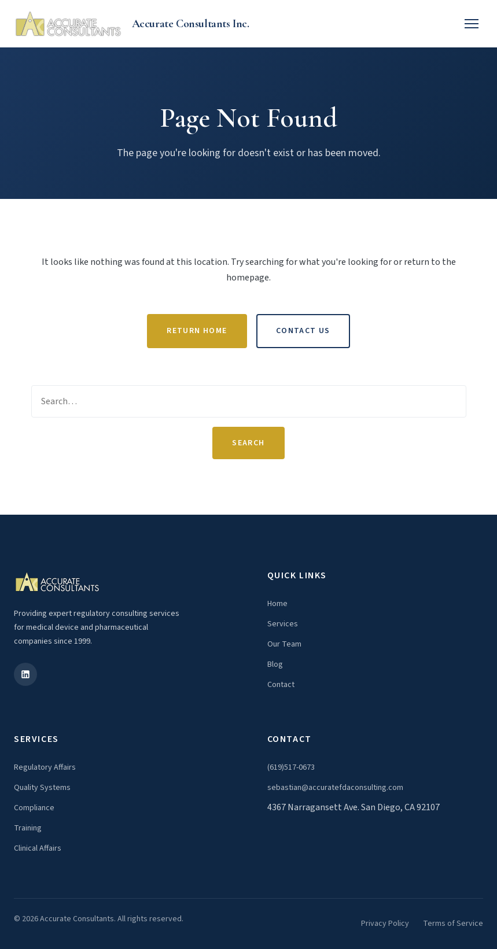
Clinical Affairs (37, 848)
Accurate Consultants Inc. (190, 24)
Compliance (34, 808)
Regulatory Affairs (45, 767)
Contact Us (303, 331)
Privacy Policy (385, 923)
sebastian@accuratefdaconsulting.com (335, 787)
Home (277, 604)
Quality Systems (42, 787)
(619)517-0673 (291, 767)
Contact (280, 684)
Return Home (197, 331)
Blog (275, 664)
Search (248, 443)
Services (282, 624)
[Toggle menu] (471, 24)
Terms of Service (453, 923)
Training (28, 828)
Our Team (284, 644)
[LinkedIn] (25, 674)
